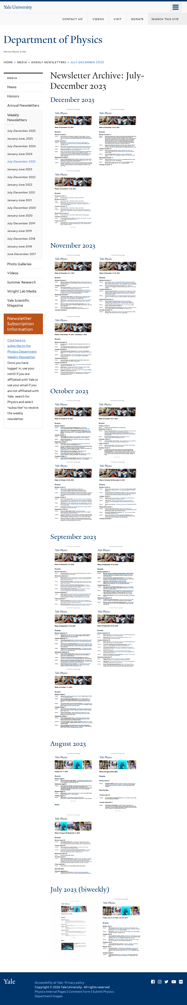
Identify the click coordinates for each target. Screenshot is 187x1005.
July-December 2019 (21, 223)
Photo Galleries (19, 264)
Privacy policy (74, 982)
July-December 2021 (21, 192)
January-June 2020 (19, 215)
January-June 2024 (19, 154)
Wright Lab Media (21, 291)
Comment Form (79, 991)
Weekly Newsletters (48, 62)
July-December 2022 (21, 177)
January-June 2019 (19, 231)
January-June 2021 (19, 200)
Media (22, 62)
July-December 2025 (21, 130)
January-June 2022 (19, 184)
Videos (12, 273)
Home (8, 62)
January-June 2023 (19, 169)
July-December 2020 (21, 207)
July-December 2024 (21, 146)
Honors (13, 96)
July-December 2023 (21, 161)
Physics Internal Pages (50, 991)
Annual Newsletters (23, 105)
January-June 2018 (19, 246)
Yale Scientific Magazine (18, 302)
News (11, 87)
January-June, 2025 (20, 138)
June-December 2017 (21, 254)
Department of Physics (54, 39)
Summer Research (21, 282)
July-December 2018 (21, 238)
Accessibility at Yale (49, 982)
